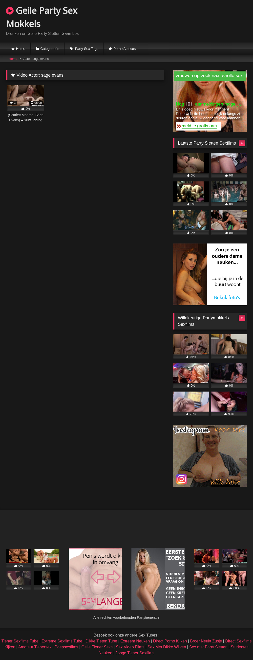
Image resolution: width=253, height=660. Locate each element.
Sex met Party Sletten (208, 647)
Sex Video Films (130, 647)
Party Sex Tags (86, 49)
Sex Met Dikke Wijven (167, 647)
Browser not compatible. (189, 20)
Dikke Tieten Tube (101, 641)
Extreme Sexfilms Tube (62, 641)
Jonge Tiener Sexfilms (134, 653)
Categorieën (50, 49)
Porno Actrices (124, 49)
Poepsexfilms (66, 647)
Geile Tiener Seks (97, 647)
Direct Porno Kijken (170, 641)
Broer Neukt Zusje (206, 641)
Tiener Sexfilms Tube (20, 641)
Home (20, 49)
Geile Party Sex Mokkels (41, 17)
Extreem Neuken (135, 641)
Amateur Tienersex (34, 647)
